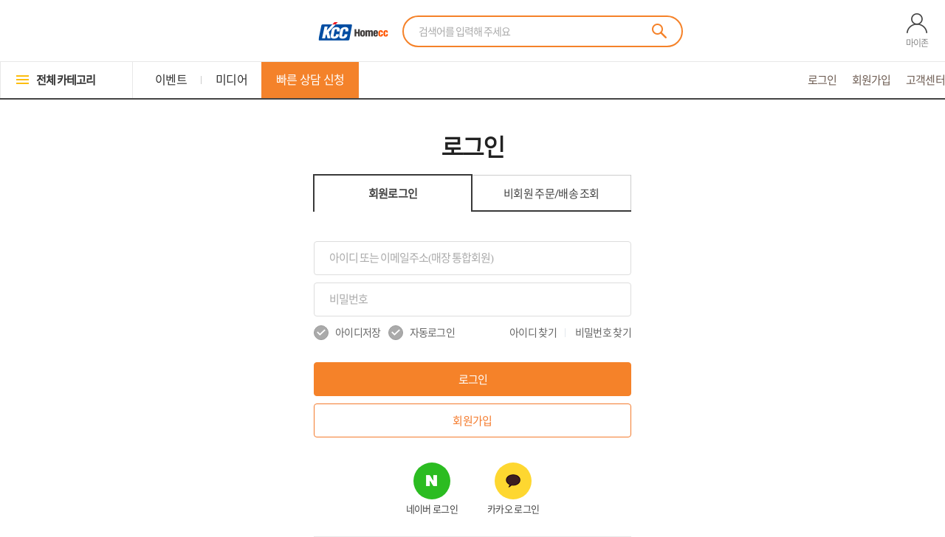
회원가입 (871, 80)
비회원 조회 (551, 193)
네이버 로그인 (432, 509)
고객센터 (925, 80)
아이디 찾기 (533, 333)
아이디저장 (347, 332)
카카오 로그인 (513, 509)
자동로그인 (422, 332)
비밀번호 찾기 (603, 333)
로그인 (822, 80)
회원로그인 (393, 193)
